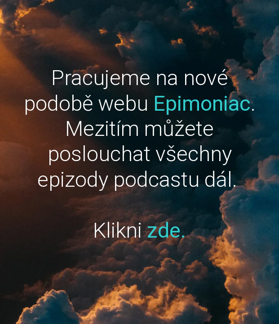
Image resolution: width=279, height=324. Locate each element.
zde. (166, 230)
